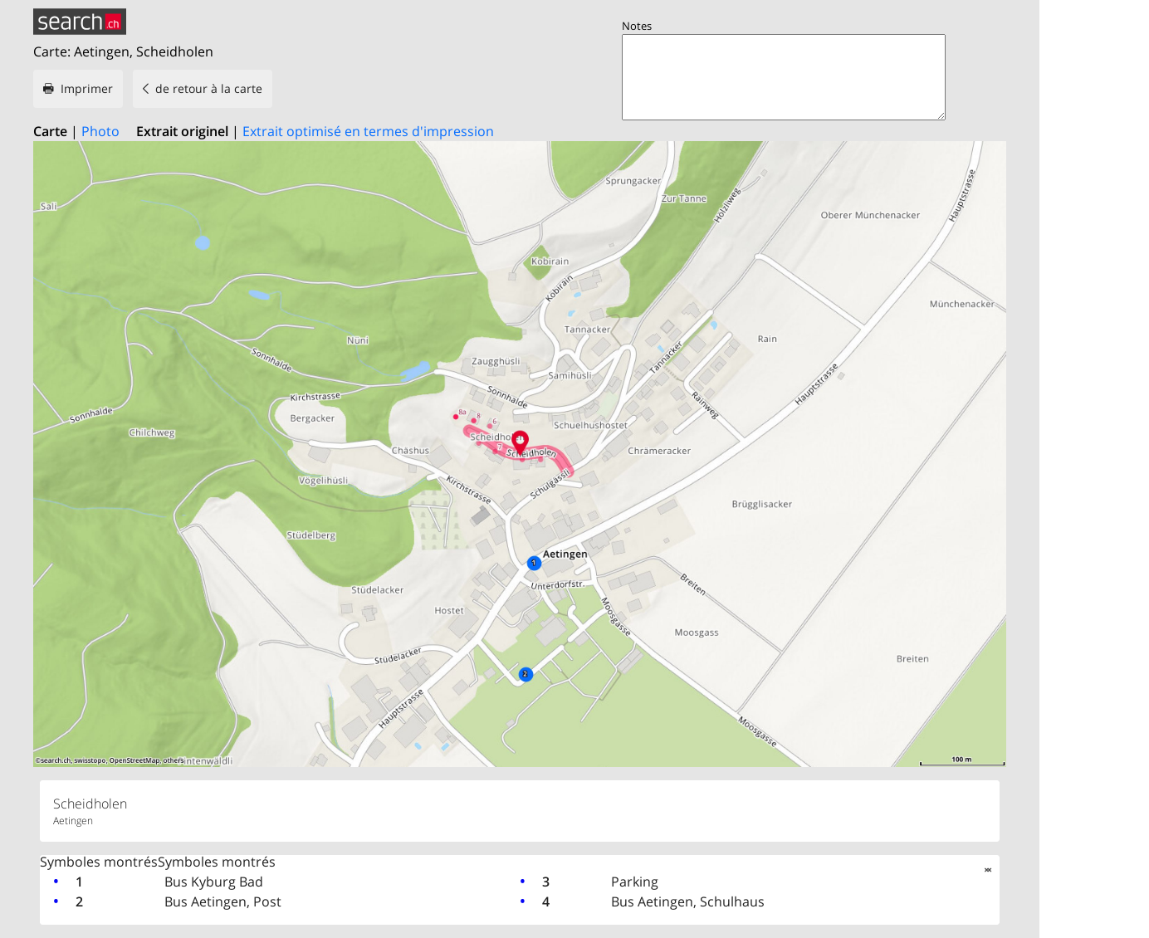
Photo (100, 131)
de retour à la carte (208, 88)
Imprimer (87, 88)
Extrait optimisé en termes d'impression (368, 131)
